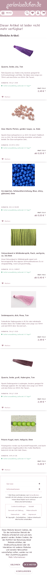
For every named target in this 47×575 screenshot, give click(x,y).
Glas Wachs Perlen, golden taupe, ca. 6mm (20, 129)
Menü (7, 12)
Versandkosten (34, 495)
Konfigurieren (23, 571)
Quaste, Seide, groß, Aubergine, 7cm (18, 377)
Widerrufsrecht (31, 510)
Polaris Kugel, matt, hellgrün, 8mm (17, 439)
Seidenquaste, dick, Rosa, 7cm (15, 315)
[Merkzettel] (32, 13)
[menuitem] (6, 13)
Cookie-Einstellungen (18, 506)
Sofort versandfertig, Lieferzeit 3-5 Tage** (17, 86)
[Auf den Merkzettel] (6, 96)
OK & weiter (30, 564)
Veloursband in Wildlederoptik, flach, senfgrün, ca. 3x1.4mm (23, 254)
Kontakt (31, 506)
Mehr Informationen (17, 557)
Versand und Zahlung (15, 510)
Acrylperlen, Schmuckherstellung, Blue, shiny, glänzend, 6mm (22, 192)
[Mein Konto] (37, 13)
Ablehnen (15, 564)
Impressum (32, 514)
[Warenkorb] (43, 13)
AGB (24, 514)
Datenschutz (15, 514)
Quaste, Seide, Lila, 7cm (12, 66)
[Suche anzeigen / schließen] (27, 13)
